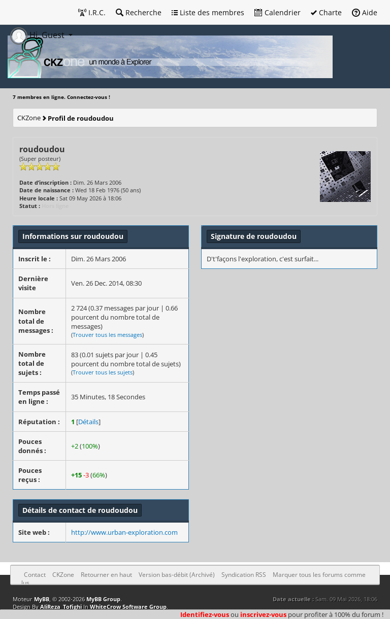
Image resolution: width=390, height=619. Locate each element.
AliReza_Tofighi (61, 606)
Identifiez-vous (204, 614)
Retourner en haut (106, 574)
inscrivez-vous (263, 614)
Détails (88, 421)
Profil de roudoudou (81, 118)
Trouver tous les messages (107, 334)
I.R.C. (92, 12)
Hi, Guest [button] (38, 35)
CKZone (29, 117)
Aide (364, 12)
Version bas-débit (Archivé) (177, 574)
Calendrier (277, 12)
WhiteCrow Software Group (128, 606)
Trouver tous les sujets (103, 372)
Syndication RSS (243, 574)
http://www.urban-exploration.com (124, 532)
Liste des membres (208, 12)
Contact (35, 574)
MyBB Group (103, 599)
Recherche (138, 12)
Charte (326, 12)
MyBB (41, 599)
